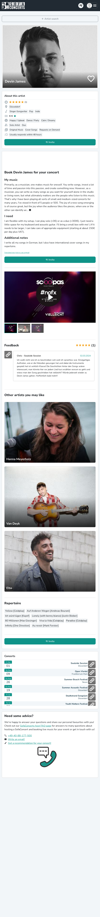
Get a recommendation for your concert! (29, 743)
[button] (92, 5)
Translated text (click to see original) (16, 253)
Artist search (51, 18)
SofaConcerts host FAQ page (35, 725)
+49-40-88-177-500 (20, 735)
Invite (52, 142)
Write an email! (16, 739)
